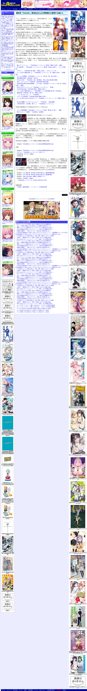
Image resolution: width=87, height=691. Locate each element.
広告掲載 (58, 9)
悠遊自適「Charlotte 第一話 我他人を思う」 (30, 92)
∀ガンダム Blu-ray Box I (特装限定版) (8, 573)
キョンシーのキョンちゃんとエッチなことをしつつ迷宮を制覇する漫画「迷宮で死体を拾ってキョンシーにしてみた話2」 (7, 53)
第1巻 (21, 154)
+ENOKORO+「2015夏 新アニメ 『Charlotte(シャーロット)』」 (36, 103)
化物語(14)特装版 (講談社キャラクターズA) (8, 312)
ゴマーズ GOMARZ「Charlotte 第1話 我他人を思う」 (32, 96)
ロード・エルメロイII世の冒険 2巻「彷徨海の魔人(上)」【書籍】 (8, 553)
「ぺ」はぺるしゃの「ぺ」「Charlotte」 (28, 94)
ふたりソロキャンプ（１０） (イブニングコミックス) (78, 628)
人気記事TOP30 (51, 9)
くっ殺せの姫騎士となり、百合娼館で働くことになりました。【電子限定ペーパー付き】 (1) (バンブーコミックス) (78, 58)
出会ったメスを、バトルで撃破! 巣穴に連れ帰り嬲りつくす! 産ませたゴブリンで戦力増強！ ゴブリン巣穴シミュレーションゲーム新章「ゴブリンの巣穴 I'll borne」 (7, 18)
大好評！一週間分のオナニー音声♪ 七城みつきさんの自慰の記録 (34, 237)
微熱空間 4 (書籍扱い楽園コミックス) (78, 71)
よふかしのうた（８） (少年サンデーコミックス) (78, 529)
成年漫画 (30, 9)
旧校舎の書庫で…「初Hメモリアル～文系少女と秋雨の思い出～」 (34, 231)
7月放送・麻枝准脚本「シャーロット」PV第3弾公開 (32, 187)
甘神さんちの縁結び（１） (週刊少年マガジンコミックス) (78, 604)
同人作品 (15, 9)
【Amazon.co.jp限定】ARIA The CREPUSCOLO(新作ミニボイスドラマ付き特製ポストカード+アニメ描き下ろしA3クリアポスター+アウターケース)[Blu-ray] (8, 501)
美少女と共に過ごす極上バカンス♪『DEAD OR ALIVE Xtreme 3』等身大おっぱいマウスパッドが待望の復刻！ (7, 30)
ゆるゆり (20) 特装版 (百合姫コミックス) (8, 376)
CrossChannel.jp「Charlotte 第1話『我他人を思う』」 (32, 89)
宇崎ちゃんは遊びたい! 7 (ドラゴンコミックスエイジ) (7, 414)
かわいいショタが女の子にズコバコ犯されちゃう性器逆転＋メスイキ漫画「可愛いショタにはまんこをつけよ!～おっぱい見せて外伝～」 (7, 65)
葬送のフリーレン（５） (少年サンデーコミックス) (78, 579)
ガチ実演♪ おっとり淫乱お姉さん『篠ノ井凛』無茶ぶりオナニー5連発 (35, 235)
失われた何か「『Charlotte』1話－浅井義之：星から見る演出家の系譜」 (37, 80)
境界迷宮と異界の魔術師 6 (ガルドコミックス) (78, 265)
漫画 (25, 9)
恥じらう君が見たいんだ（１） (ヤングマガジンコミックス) (78, 455)
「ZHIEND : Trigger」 (25, 178)
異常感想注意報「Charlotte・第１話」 (28, 78)
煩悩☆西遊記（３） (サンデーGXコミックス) (78, 479)
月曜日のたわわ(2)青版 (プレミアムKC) (8, 342)
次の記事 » (52, 199)
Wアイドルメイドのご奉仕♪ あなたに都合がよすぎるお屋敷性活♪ (34, 224)
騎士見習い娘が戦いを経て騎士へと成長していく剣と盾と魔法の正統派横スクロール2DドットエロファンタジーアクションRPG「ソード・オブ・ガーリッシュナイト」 (7, 39)
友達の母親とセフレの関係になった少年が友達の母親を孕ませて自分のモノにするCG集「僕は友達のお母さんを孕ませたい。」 (7, 48)
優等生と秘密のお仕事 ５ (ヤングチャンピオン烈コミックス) (78, 431)
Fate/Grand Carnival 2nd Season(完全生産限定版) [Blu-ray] (8, 591)
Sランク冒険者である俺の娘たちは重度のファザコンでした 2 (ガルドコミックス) (78, 289)
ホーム (3, 9)
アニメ (20, 9)
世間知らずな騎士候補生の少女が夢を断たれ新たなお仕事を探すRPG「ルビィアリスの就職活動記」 (7, 44)
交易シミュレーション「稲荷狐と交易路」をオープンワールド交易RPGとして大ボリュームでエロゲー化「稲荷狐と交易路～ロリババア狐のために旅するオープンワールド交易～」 (7, 24)
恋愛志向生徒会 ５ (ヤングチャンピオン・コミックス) (78, 503)
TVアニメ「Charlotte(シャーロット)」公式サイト (31, 152)
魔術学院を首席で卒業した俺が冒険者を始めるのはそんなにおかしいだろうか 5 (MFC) (78, 407)
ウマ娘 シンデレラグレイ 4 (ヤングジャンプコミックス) (78, 130)
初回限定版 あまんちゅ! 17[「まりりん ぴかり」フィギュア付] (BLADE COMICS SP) (8, 483)
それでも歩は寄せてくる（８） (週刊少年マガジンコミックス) (78, 553)
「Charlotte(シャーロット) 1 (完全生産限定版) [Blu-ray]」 (35, 144)
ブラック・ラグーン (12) (8, 302)
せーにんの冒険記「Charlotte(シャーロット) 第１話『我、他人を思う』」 (38, 76)
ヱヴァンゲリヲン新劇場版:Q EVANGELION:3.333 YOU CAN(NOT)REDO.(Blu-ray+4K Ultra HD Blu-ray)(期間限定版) (8, 452)
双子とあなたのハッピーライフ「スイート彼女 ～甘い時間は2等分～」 (35, 239)
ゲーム (36, 9)
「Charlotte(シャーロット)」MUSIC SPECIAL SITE (32, 180)
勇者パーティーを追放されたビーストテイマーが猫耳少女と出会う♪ (35, 227)
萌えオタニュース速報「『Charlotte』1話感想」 (30, 112)
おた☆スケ (42, 9)
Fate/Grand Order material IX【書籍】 (8, 534)
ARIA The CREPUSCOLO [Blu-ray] (7, 518)
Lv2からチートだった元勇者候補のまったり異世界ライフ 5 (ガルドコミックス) (78, 313)
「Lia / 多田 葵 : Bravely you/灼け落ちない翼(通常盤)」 (35, 174)
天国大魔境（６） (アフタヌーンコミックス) (78, 336)
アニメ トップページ (42, 199)
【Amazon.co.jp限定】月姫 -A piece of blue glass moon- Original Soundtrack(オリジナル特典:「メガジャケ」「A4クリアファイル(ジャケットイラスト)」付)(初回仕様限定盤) (78, 33)
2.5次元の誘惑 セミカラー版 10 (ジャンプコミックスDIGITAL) (78, 674)
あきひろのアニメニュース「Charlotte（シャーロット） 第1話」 (36, 87)
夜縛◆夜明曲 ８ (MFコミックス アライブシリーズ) (78, 383)
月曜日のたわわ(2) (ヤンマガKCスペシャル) (78, 94)
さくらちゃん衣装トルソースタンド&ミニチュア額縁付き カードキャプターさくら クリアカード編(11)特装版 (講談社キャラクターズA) (78, 194)
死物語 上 (8, 610)
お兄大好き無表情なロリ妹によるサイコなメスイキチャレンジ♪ (33, 298)
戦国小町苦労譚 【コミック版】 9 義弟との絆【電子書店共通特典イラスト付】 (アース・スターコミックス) (78, 652)
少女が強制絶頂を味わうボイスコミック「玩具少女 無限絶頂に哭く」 (35, 229)
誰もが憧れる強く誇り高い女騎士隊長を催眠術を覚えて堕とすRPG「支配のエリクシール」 (7, 34)
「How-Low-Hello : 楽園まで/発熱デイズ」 (31, 176)
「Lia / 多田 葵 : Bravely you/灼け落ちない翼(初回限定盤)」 (36, 172)
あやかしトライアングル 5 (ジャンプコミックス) (8, 362)
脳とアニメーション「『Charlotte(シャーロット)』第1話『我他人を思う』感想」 (40, 65)
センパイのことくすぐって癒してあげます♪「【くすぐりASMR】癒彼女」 (36, 305)
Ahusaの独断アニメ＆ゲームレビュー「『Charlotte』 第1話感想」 (36, 102)
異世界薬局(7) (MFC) (78, 359)
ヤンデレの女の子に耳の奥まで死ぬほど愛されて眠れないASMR (34, 308)
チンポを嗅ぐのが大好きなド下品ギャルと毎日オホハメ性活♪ (33, 310)
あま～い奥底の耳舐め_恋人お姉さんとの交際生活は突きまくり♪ (34, 226)
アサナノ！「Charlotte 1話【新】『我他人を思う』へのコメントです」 (37, 70)
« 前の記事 (32, 199)
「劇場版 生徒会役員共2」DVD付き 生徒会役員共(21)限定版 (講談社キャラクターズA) (8, 323)
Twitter (64, 9)
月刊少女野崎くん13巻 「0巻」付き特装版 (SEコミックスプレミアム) (8, 292)
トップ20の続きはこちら (9, 69)
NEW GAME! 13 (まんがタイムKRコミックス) (78, 687)
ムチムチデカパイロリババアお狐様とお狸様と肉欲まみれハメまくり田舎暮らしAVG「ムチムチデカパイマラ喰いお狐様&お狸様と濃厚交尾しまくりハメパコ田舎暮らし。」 (7, 59)
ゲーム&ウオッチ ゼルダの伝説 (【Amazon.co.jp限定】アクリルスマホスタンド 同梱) (8, 464)
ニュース (9, 9)
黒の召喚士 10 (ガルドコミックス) (78, 241)
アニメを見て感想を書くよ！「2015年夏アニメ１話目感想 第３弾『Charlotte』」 (40, 91)
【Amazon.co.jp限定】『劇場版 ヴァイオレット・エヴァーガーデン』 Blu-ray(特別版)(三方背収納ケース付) (8, 395)
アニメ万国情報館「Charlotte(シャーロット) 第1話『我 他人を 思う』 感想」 (40, 110)
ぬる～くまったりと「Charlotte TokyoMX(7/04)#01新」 (33, 81)
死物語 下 (8, 601)
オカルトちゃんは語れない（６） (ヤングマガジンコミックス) (78, 218)
